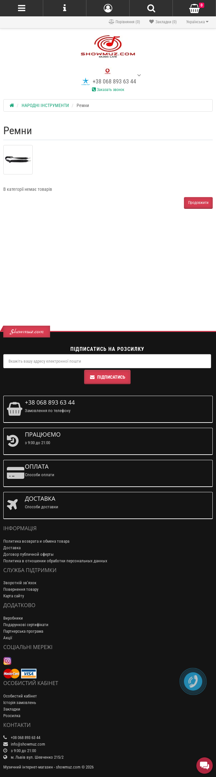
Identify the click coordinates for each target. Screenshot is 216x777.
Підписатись (107, 377)
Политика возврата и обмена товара (36, 541)
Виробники (13, 618)
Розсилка (11, 715)
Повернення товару (20, 589)
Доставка (12, 547)
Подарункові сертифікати (25, 624)
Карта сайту (13, 595)
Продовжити (198, 202)
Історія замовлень (19, 702)
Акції (7, 637)
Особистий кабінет (20, 696)
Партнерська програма (23, 631)
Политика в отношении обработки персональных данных (55, 560)
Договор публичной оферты (28, 554)
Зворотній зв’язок (19, 582)
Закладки (11, 709)
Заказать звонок (108, 89)
